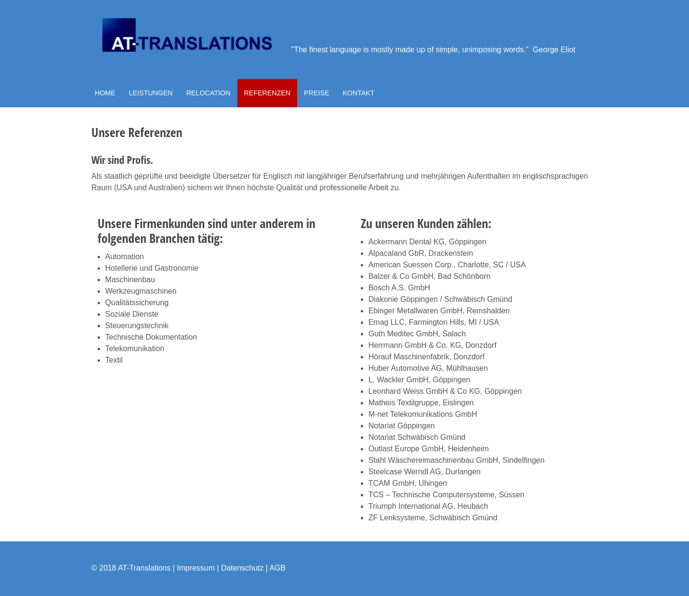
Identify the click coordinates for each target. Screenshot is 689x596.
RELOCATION (208, 93)
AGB (277, 568)
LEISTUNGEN (151, 93)
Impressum (196, 568)
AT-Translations (144, 568)
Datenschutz (242, 568)
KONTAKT (359, 93)
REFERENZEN (267, 93)
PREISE (316, 93)
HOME (105, 93)
